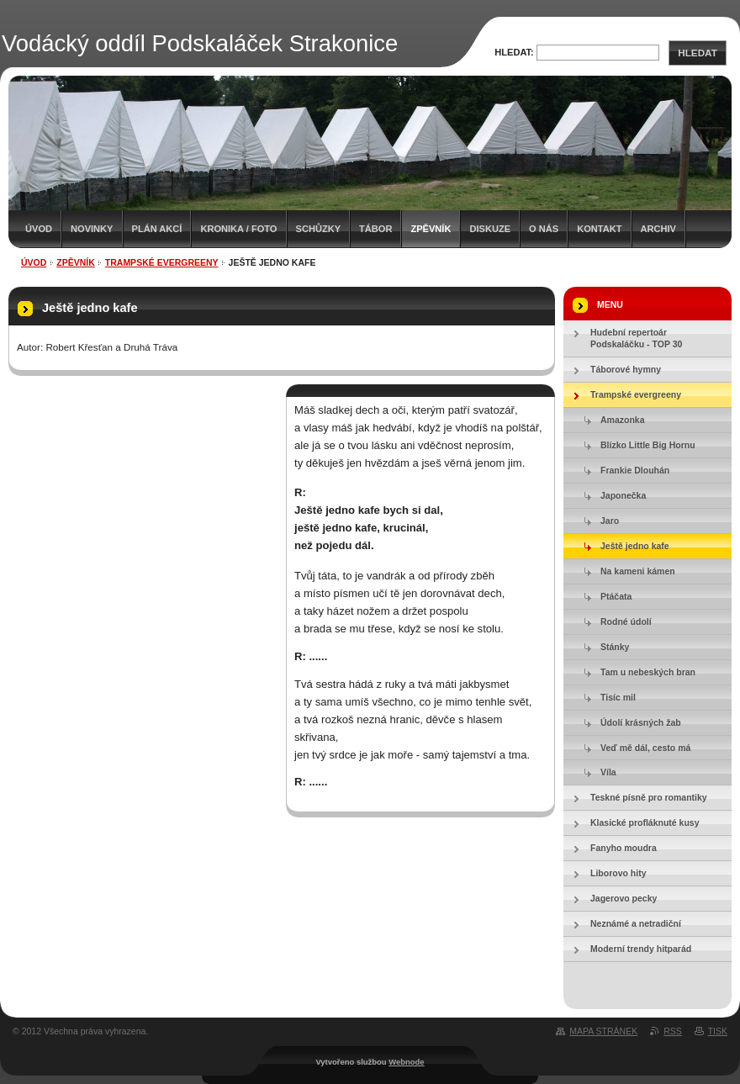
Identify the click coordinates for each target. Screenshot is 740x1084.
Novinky (92, 229)
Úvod (38, 229)
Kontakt (599, 229)
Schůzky (318, 229)
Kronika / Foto (238, 229)
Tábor (375, 229)
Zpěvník (430, 229)
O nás (543, 229)
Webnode (406, 1061)
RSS (672, 1031)
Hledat (697, 52)
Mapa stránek (603, 1031)
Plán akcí (157, 229)
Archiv (658, 229)
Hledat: (514, 52)
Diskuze (489, 229)
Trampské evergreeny (162, 262)
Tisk (717, 1031)
